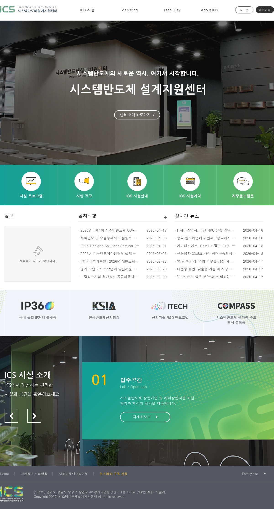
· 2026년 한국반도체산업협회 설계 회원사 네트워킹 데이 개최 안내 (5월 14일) (139, 253)
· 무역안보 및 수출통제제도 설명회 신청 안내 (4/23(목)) (121, 237)
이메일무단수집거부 (73, 473)
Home (4, 473)
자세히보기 (145, 416)
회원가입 (265, 10)
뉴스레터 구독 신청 (113, 473)
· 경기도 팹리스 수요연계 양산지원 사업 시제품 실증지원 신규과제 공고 (133, 268)
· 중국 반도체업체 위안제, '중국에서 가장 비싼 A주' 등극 (218, 237)
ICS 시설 (87, 10)
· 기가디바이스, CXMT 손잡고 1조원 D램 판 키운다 (214, 245)
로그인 (244, 10)
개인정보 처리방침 (34, 473)
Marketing (129, 10)
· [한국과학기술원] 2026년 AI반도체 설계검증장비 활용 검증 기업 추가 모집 (137, 261)
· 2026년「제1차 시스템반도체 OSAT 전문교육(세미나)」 (122, 230)
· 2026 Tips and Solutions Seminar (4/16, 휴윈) (116, 245)
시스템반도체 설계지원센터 (28, 10)
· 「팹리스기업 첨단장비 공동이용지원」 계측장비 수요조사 (124, 276)
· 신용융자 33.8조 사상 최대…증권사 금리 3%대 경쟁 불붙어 (222, 253)
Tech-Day (171, 10)
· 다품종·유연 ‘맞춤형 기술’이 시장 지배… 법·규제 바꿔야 (219, 268)
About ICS (209, 10)
